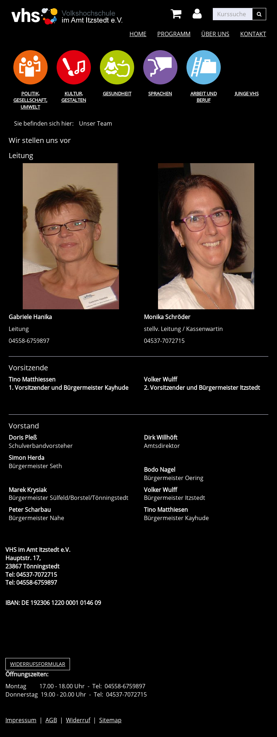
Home (137, 34)
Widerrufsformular (37, 663)
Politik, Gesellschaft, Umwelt (30, 100)
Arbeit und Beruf (203, 97)
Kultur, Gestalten (73, 97)
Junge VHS (247, 93)
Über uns (215, 34)
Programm (173, 34)
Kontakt (253, 34)
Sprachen (160, 93)
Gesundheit (117, 93)
